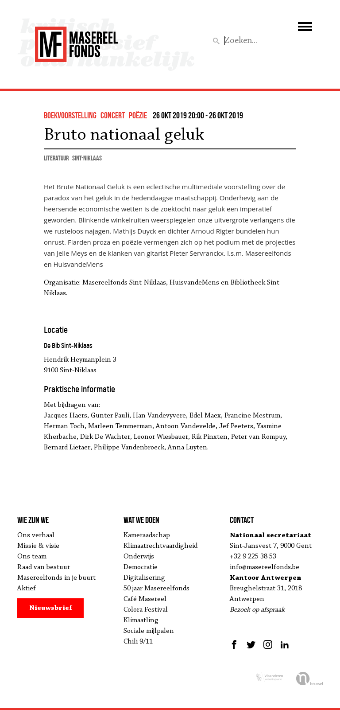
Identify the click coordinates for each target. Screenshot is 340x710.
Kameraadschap (147, 535)
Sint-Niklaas (87, 158)
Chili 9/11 (138, 641)
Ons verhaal (35, 535)
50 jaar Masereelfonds (156, 588)
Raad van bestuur (43, 567)
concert (112, 115)
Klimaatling (141, 620)
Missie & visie (38, 546)
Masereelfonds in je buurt (56, 577)
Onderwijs (139, 556)
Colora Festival (146, 609)
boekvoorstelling (70, 115)
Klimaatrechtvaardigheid (160, 546)
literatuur (56, 158)
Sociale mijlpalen (149, 631)
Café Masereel (145, 599)
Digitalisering (144, 577)
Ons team (31, 556)
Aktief (26, 588)
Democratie (141, 567)
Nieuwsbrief (50, 608)
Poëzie (138, 115)
